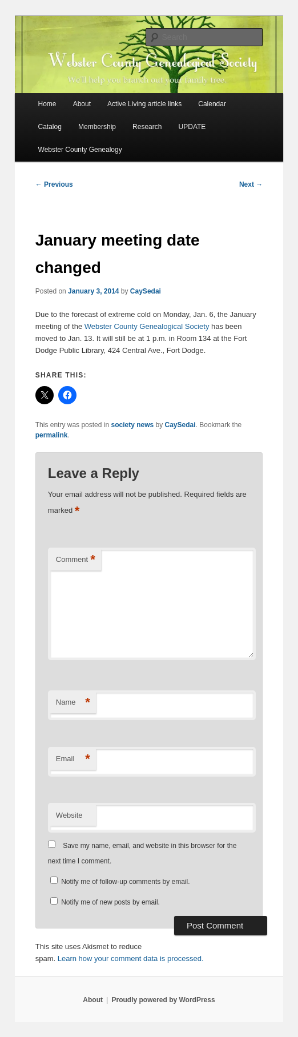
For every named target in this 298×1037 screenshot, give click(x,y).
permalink (51, 435)
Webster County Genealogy (80, 150)
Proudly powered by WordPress (163, 1000)
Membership (97, 127)
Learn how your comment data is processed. (131, 958)
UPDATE (192, 127)
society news (132, 425)
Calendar (212, 104)
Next (251, 184)
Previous (54, 184)
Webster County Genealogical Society (147, 326)
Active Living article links (144, 104)
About (82, 104)
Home (47, 104)
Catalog (50, 127)
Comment (75, 560)
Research (147, 127)
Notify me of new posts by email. (110, 902)
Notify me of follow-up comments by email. (125, 882)
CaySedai (145, 291)
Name (73, 702)
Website (69, 815)
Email (73, 759)
